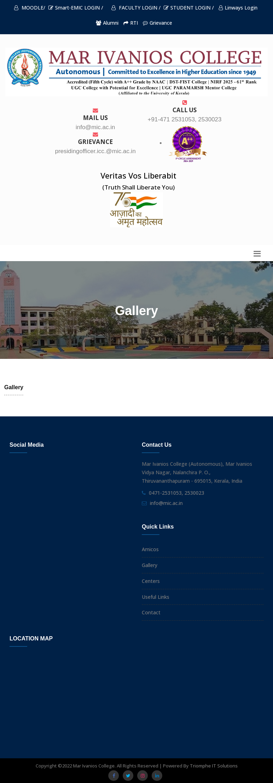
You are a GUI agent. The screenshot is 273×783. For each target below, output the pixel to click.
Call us (185, 107)
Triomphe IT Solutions (214, 766)
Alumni (107, 22)
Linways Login (238, 7)
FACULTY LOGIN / (135, 7)
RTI (130, 22)
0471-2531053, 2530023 (176, 492)
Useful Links (155, 597)
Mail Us (95, 115)
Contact (151, 612)
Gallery (149, 565)
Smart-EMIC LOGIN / (75, 7)
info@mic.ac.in (166, 503)
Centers (151, 581)
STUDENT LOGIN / (189, 7)
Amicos (150, 549)
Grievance (157, 22)
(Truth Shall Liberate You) (138, 187)
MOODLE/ (29, 7)
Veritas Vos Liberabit (138, 175)
